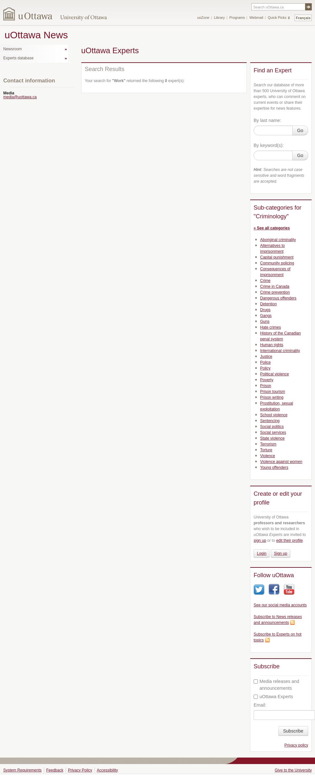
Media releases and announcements (276, 685)
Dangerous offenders (278, 298)
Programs (237, 17)
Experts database (18, 58)
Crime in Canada (274, 286)
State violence (272, 438)
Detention (268, 304)
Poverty (266, 380)
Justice (266, 356)
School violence (273, 415)
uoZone (203, 17)
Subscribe (293, 731)
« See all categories (272, 228)
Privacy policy (296, 745)
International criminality (280, 350)
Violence (267, 456)
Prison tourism (272, 391)
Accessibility (107, 770)
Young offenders (274, 467)
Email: (260, 705)
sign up (260, 540)
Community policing (277, 263)
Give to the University (293, 770)
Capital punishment (277, 257)
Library (219, 17)
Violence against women (281, 461)
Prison (265, 385)
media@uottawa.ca (20, 97)
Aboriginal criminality (278, 239)
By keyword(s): (269, 145)
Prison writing (272, 397)
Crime (265, 280)
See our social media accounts (280, 605)
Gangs (265, 315)
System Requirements (22, 770)
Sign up (280, 553)
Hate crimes (270, 327)
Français (303, 18)
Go (300, 130)
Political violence (274, 374)
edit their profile (289, 540)
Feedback (54, 770)
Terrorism (268, 444)
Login (261, 553)
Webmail (256, 17)
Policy (265, 368)
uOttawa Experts (273, 696)
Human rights (271, 345)
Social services (273, 432)
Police (265, 362)
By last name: (267, 120)
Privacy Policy (80, 770)
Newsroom (12, 49)
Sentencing (270, 421)
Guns (265, 321)
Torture (266, 450)
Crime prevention (275, 292)
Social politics (272, 426)
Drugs (265, 310)
